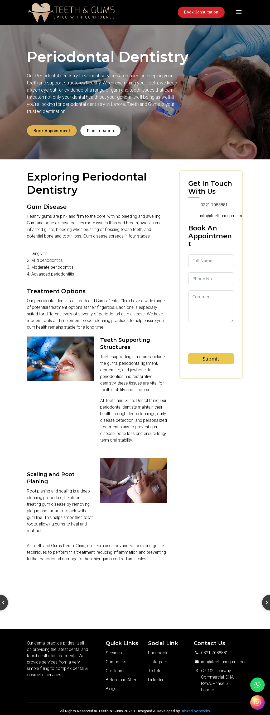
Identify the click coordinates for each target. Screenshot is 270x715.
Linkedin (155, 676)
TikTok (154, 667)
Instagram (157, 658)
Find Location (100, 127)
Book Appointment (51, 127)
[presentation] (228, 343)
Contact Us (116, 658)
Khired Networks (196, 707)
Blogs (111, 685)
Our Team (115, 667)
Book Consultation (201, 12)
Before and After (121, 676)
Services (114, 649)
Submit (211, 355)
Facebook (157, 649)
